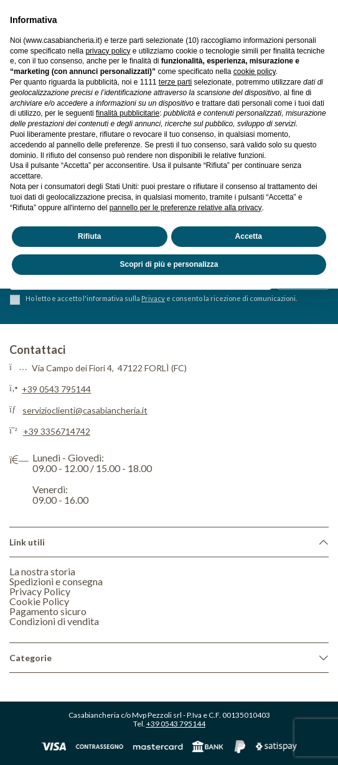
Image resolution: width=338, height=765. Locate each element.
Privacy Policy (39, 591)
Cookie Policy (39, 601)
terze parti (175, 82)
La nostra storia (42, 571)
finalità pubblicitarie (127, 113)
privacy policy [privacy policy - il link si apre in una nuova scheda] (107, 51)
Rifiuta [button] (89, 236)
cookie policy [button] (254, 71)
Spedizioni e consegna (56, 581)
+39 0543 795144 (56, 389)
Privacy (153, 298)
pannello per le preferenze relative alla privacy (186, 207)
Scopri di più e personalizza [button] (169, 264)
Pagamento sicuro (48, 611)
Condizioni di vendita (54, 621)
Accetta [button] (248, 236)
